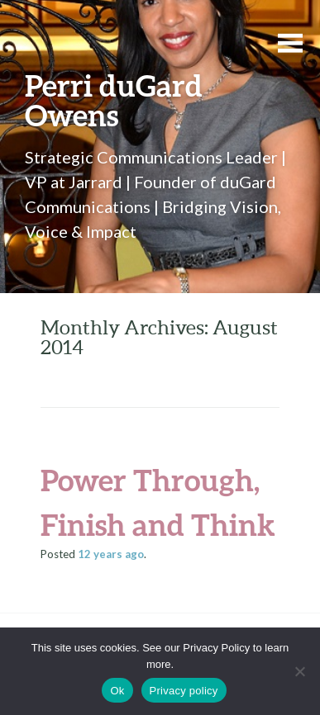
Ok (117, 690)
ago (111, 554)
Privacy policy (184, 690)
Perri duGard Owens (114, 100)
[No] (299, 671)
